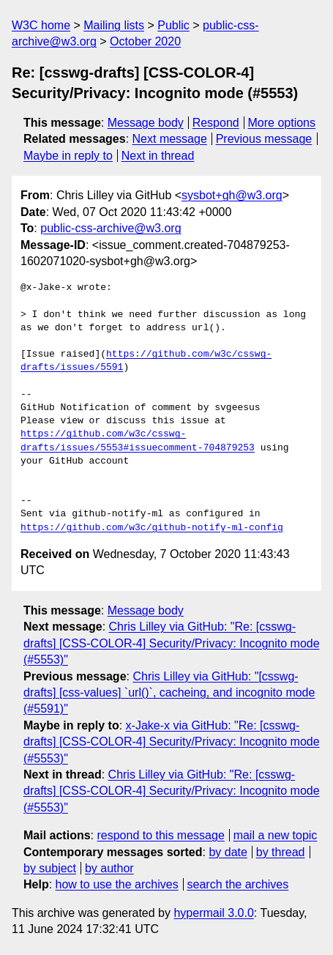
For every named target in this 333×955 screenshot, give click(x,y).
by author (109, 868)
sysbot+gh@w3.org (232, 195)
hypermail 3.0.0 (213, 913)
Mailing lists (113, 25)
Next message (169, 139)
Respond (215, 122)
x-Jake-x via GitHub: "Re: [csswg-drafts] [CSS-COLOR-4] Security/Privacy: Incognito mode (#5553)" (171, 742)
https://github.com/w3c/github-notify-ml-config (151, 528)
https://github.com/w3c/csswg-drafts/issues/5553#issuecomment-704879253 (137, 441)
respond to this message (160, 835)
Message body (146, 122)
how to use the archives (117, 884)
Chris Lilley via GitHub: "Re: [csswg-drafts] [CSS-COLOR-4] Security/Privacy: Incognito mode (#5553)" (171, 643)
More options (282, 122)
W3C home (41, 25)
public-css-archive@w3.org (110, 228)
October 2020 (145, 41)
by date (228, 852)
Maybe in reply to (68, 155)
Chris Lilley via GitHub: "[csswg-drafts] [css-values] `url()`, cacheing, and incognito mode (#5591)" (169, 693)
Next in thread (158, 155)
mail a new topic (275, 835)
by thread (280, 852)
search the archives (238, 884)
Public (173, 25)
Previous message (264, 139)
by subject (49, 868)
